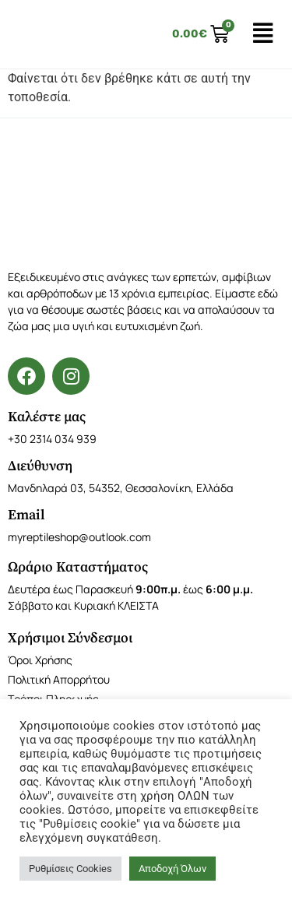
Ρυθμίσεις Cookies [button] (70, 868)
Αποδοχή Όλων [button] (172, 868)
